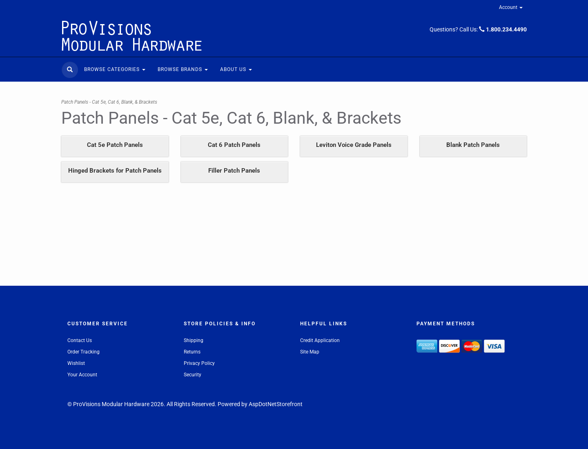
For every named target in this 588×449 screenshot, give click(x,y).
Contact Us (79, 340)
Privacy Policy (199, 363)
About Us (236, 69)
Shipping (193, 340)
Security (192, 375)
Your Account (82, 375)
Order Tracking (83, 352)
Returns (192, 352)
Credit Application (320, 340)
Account (511, 7)
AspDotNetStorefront (276, 404)
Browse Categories (114, 69)
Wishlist (76, 363)
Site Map (309, 352)
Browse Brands (183, 69)
